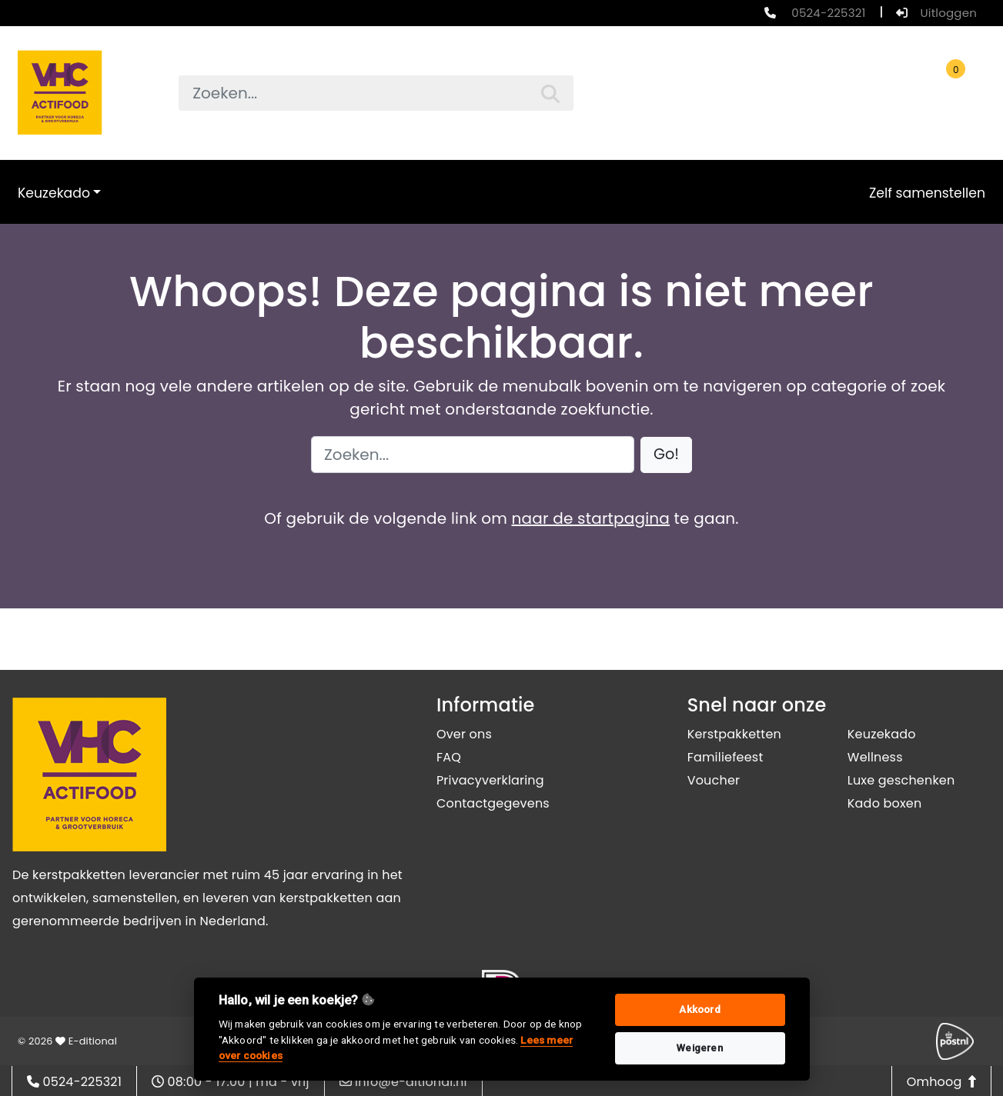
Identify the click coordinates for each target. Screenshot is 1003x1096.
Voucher (714, 780)
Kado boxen (885, 803)
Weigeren (700, 1048)
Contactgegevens (493, 803)
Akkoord (699, 1009)
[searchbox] (376, 93)
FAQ (448, 757)
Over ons (464, 734)
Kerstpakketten (734, 734)
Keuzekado (54, 193)
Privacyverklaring (490, 780)
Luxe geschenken (901, 780)
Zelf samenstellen (927, 193)
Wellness (875, 757)
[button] (666, 455)
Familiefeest (725, 757)
